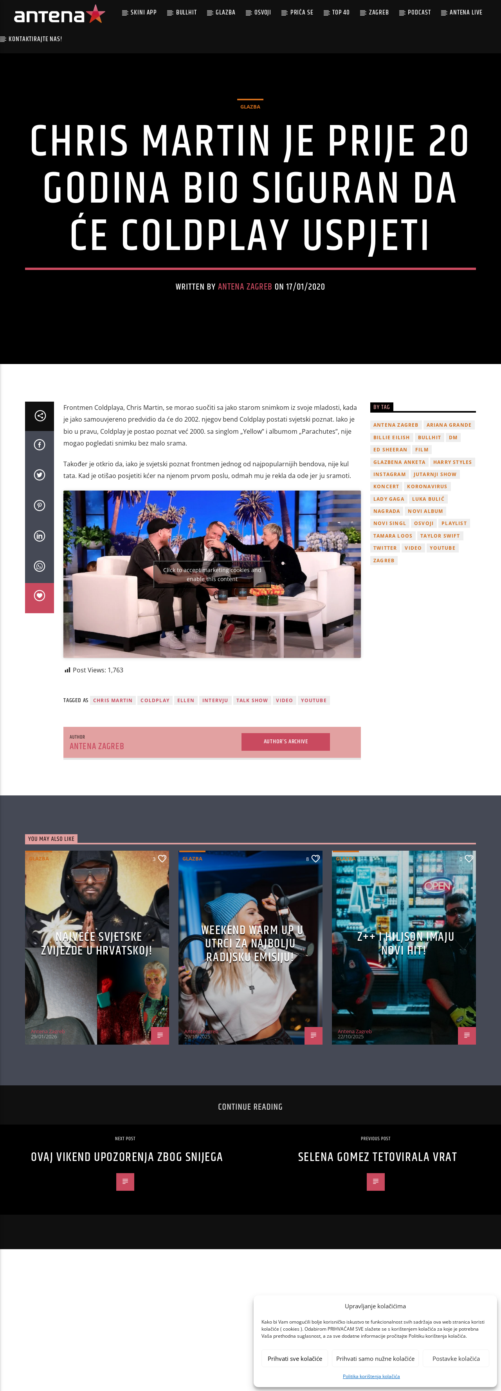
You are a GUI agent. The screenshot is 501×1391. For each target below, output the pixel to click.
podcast (419, 12)
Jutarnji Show (435, 525)
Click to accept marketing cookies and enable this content (212, 626)
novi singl (389, 575)
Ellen (186, 751)
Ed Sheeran (390, 501)
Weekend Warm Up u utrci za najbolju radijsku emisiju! (252, 995)
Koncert (386, 538)
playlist (454, 575)
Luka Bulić (428, 550)
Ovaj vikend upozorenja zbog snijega (127, 1209)
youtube (313, 751)
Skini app (144, 12)
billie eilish (391, 488)
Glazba (225, 12)
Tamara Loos (393, 587)
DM (453, 488)
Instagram (389, 525)
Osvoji (262, 12)
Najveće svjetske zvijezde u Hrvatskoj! (97, 995)
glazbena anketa (399, 513)
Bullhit (186, 12)
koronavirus (427, 538)
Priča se (302, 12)
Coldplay (155, 751)
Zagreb (379, 12)
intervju (215, 751)
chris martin (113, 751)
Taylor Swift (440, 587)
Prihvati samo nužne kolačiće (375, 1358)
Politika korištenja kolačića (371, 1376)
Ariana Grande (449, 476)
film (422, 501)
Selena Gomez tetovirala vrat (378, 1209)
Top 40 (341, 12)
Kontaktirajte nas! (35, 39)
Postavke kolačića (456, 1358)
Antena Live (466, 12)
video (284, 751)
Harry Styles (452, 513)
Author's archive (286, 793)
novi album (425, 563)
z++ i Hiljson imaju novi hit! (405, 995)
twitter (385, 599)
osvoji (424, 575)
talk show (252, 751)
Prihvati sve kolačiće (295, 1358)
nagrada (386, 563)
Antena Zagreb (245, 313)
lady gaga (388, 550)
